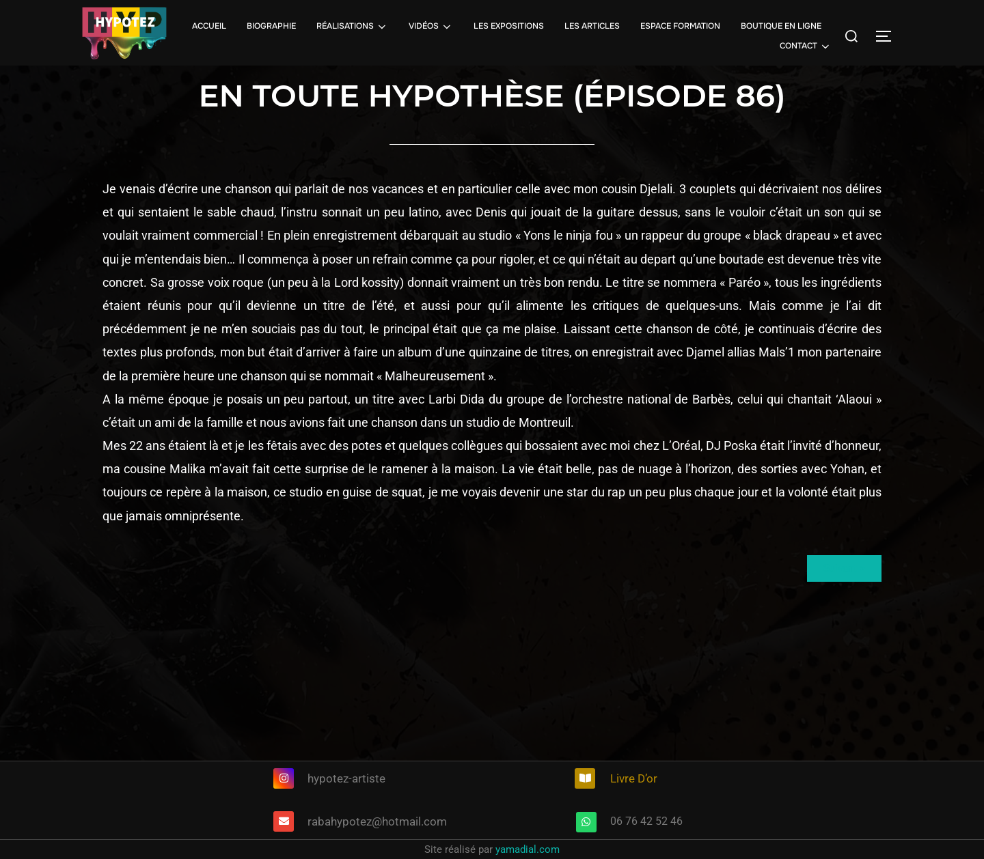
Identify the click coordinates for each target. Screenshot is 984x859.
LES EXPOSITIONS (509, 25)
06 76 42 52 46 (646, 821)
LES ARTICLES (592, 25)
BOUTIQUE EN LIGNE (781, 25)
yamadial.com (527, 849)
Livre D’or (633, 778)
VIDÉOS (431, 26)
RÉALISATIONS (352, 26)
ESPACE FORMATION (680, 25)
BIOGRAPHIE (271, 25)
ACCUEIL (209, 25)
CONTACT (806, 46)
